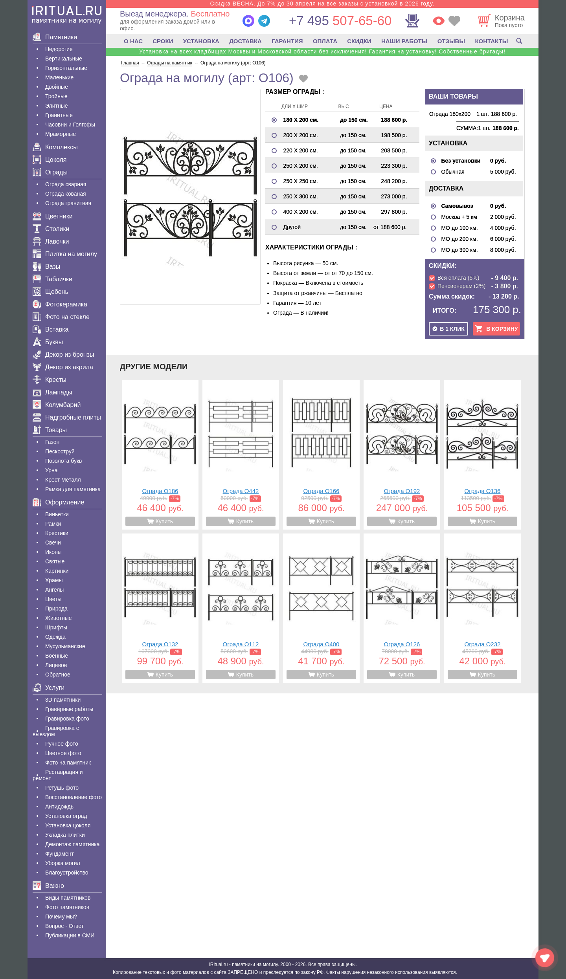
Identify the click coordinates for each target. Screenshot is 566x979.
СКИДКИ (359, 41)
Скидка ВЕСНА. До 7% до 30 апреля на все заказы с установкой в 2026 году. (322, 3)
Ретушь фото (62, 788)
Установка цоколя (67, 825)
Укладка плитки (65, 835)
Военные (56, 656)
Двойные (56, 87)
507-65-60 (340, 20)
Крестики (56, 533)
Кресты (49, 380)
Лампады (52, 392)
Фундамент (59, 854)
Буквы (48, 342)
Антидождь (59, 806)
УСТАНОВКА (201, 41)
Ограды (50, 172)
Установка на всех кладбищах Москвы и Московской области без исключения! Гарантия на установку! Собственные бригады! (322, 51)
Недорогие (59, 49)
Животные (58, 618)
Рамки (53, 524)
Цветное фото (63, 753)
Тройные (56, 96)
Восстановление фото (73, 797)
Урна (51, 470)
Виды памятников (67, 898)
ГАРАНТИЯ (287, 41)
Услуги (48, 688)
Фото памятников (67, 907)
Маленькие (59, 77)
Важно (48, 886)
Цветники (53, 216)
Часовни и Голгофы (70, 124)
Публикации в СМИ (69, 935)
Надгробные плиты (67, 417)
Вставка (50, 329)
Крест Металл (63, 480)
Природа (56, 608)
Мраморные (60, 134)
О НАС (133, 41)
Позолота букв (63, 461)
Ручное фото (61, 744)
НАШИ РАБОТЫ (404, 41)
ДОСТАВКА (245, 41)
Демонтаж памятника (72, 844)
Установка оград (66, 816)
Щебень (50, 292)
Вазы (46, 266)
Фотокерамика (60, 304)
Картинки (56, 571)
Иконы (53, 552)
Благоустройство (66, 872)
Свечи (53, 542)
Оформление (58, 502)
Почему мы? (61, 916)
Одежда (55, 637)
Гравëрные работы (69, 709)
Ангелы (54, 590)
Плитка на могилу (65, 254)
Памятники (55, 37)
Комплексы (55, 147)
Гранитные (59, 115)
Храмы (54, 580)
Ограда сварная (65, 184)
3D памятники (63, 700)
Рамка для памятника (73, 489)
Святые (54, 561)
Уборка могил (62, 863)
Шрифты (56, 627)
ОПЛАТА (325, 41)
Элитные (56, 106)
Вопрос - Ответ (64, 926)
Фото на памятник (68, 762)
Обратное (57, 674)
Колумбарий (57, 405)
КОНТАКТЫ (491, 41)
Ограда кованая (65, 194)
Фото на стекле (61, 317)
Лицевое (56, 665)
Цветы (53, 599)
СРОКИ (163, 41)
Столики (51, 229)
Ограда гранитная (68, 203)
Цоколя (49, 160)
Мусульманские (65, 646)
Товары (50, 430)
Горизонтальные (66, 68)
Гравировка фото (67, 718)
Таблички (52, 279)
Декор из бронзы (63, 354)
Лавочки (51, 241)
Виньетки (57, 514)
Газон (52, 442)
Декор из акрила (63, 367)
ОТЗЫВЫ (451, 41)
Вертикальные (63, 58)
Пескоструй (60, 451)
